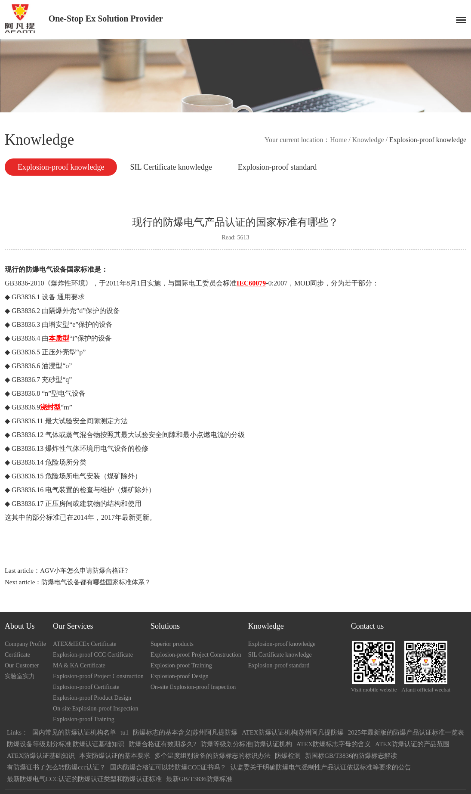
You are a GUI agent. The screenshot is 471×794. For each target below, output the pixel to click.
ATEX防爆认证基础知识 (41, 755)
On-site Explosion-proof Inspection (95, 708)
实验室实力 (20, 676)
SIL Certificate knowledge (171, 167)
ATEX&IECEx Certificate (84, 644)
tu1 (124, 732)
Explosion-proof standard (277, 167)
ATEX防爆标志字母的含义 (333, 744)
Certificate (17, 654)
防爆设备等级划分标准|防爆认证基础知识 (65, 744)
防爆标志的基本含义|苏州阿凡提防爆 (185, 732)
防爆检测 (288, 755)
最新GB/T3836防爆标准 (199, 778)
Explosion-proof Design (180, 676)
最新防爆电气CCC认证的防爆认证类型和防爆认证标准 (84, 778)
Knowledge (368, 139)
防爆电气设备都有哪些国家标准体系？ (96, 582)
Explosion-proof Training (83, 719)
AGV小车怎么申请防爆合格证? (84, 570)
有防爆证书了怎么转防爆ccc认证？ (56, 767)
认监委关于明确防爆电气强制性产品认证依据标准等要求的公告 (321, 767)
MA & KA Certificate (79, 665)
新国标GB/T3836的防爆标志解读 (351, 755)
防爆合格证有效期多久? (162, 744)
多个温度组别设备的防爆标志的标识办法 (212, 755)
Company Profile (25, 644)
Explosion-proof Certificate (86, 687)
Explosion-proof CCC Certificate (93, 654)
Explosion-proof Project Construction (98, 676)
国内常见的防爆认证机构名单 (74, 732)
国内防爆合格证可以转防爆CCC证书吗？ (168, 767)
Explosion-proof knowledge (61, 167)
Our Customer (22, 665)
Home (338, 139)
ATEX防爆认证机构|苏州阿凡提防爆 (292, 732)
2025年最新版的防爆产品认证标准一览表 (406, 732)
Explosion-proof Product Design (92, 698)
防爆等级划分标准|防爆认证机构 (246, 744)
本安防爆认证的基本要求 (114, 755)
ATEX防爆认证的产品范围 (412, 744)
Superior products (172, 644)
